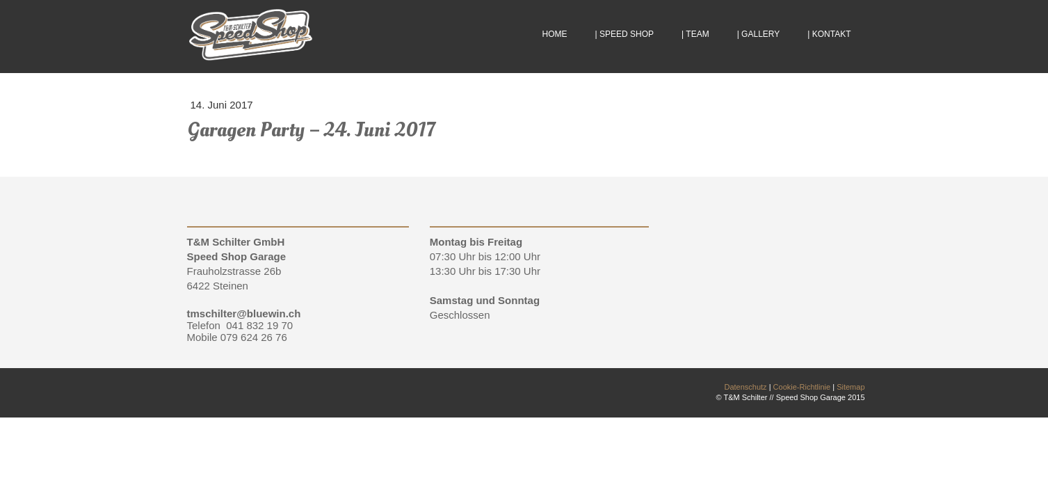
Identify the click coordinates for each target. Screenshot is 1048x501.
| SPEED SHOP (624, 34)
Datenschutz (745, 387)
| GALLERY (758, 34)
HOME (554, 34)
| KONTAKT (829, 34)
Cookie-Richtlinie (802, 387)
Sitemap (850, 387)
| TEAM (695, 34)
